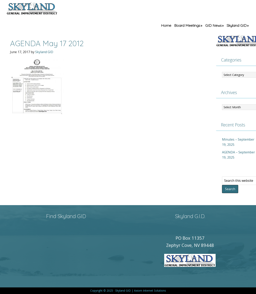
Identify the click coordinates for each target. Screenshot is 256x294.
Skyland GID (41, 9)
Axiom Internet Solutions (150, 290)
